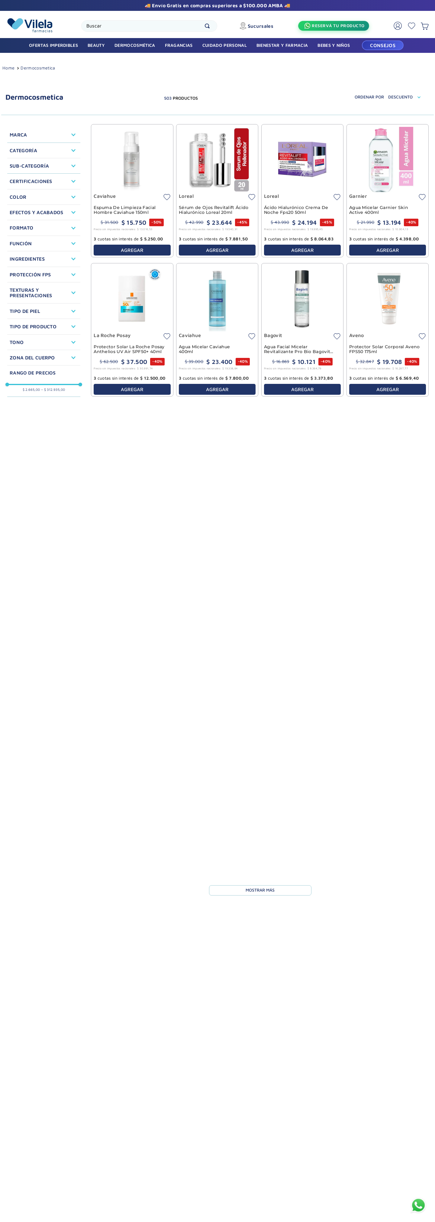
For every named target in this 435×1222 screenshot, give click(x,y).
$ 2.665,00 (31, 389)
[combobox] (150, 26)
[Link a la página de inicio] (8, 68)
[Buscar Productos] (209, 26)
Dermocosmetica (38, 67)
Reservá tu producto (338, 25)
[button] (43, 134)
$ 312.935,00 (53, 389)
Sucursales (263, 26)
